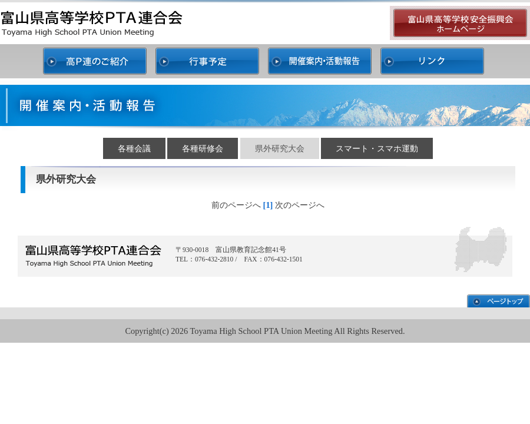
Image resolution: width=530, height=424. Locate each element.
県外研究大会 (279, 148)
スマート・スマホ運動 (377, 148)
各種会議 (134, 148)
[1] (268, 205)
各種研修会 (202, 148)
